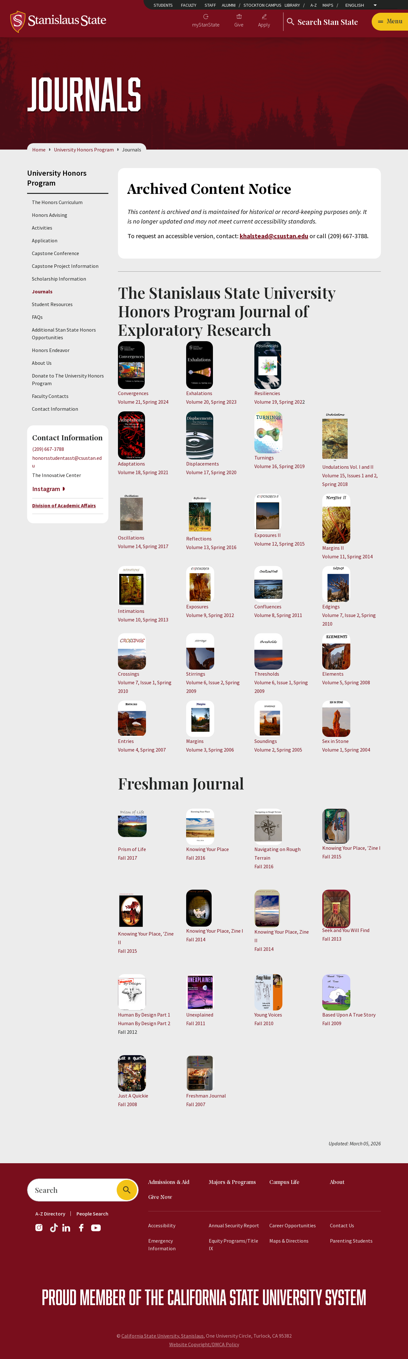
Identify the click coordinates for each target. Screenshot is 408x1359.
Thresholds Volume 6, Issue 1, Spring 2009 (281, 682)
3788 (360, 236)
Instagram (46, 489)
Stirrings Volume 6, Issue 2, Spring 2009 (213, 682)
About (337, 1182)
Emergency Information (162, 1245)
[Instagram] (41, 1231)
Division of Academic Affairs (64, 505)
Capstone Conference (55, 253)
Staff (210, 5)
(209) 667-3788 (48, 449)
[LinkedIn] (66, 1231)
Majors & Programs (232, 1182)
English (355, 5)
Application (44, 240)
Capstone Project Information (65, 266)
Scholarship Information (59, 278)
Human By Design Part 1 (144, 1014)
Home (39, 149)
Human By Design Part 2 (144, 1023)
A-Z (313, 5)
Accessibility (161, 1225)
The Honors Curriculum (57, 202)
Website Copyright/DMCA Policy (204, 1344)
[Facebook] (83, 1231)
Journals (42, 291)
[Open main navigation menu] (390, 22)
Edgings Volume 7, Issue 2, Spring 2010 (349, 615)
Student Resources (52, 304)
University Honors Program (84, 149)
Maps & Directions (289, 1241)
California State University (244, 1297)
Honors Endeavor (50, 350)
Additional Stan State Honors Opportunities (64, 334)
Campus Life (284, 1182)
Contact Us (342, 1225)
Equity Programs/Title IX (233, 1245)
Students (163, 5)
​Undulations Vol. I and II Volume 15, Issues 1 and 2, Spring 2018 (350, 475)
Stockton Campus (262, 5)
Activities (42, 227)
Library (292, 5)
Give (239, 24)
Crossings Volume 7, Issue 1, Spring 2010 (144, 682)
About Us (42, 363)
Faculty (188, 5)
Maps (328, 5)
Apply (264, 24)
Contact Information (55, 409)
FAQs (37, 317)
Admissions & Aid (168, 1182)
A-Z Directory (50, 1213)
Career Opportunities (292, 1225)
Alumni (229, 5)
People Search (92, 1213)
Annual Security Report (234, 1225)
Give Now (160, 1197)
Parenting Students (351, 1241)
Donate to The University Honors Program (68, 379)
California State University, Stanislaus (162, 1336)
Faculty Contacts (50, 396)
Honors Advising (49, 215)
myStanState (206, 24)
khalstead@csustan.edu (274, 236)
